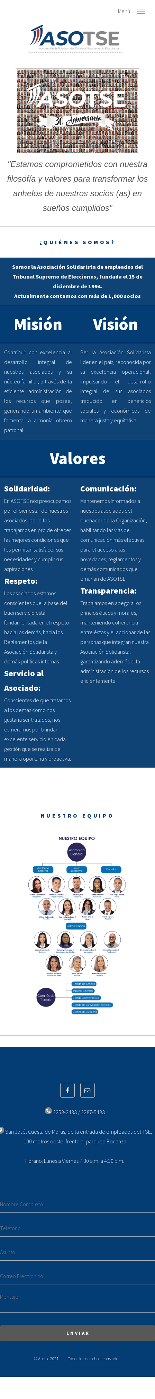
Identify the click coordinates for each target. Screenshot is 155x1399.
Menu (141, 11)
